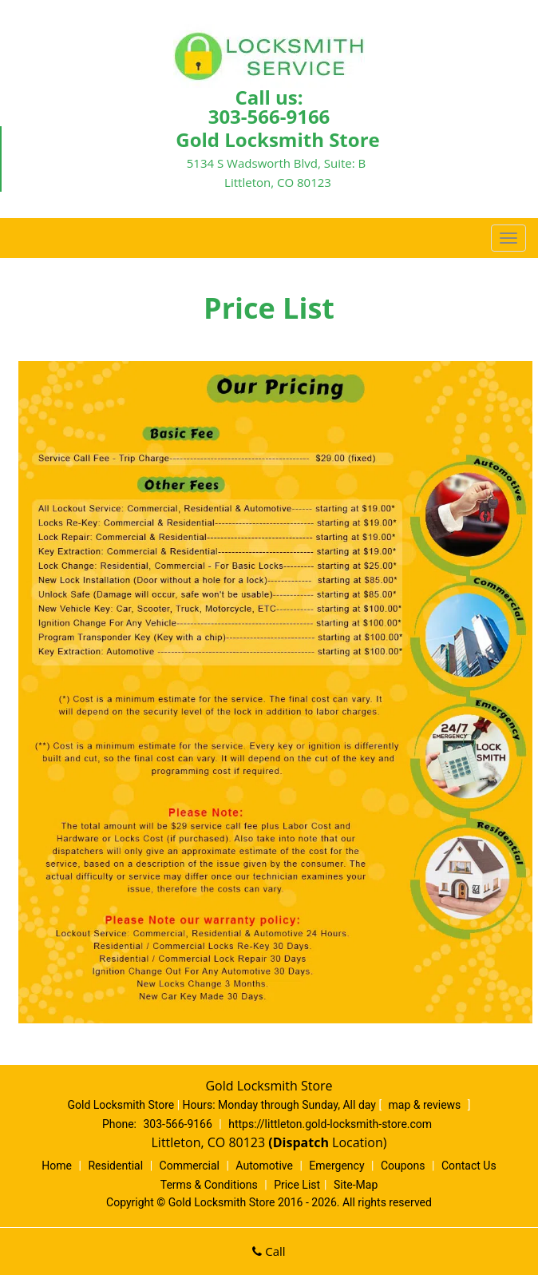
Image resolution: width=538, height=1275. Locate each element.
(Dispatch (300, 1142)
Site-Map (356, 1184)
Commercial (190, 1165)
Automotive (264, 1165)
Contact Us (468, 1165)
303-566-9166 (269, 116)
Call (268, 1251)
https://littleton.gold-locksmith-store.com (330, 1124)
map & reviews (426, 1104)
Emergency (336, 1165)
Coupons (403, 1165)
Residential (115, 1165)
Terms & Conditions (209, 1184)
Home (57, 1165)
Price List (297, 1184)
